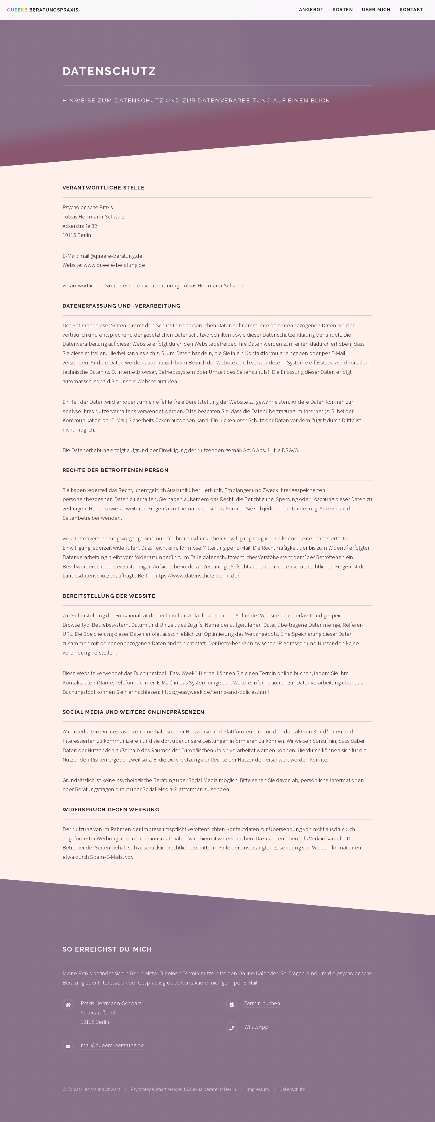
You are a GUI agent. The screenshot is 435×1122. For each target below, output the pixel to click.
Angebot (311, 9)
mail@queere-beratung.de (110, 256)
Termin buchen (262, 1003)
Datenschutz (292, 1089)
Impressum (258, 1089)
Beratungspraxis (43, 9)
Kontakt (411, 9)
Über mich (376, 9)
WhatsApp (256, 1027)
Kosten (343, 9)
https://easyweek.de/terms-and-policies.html (215, 692)
